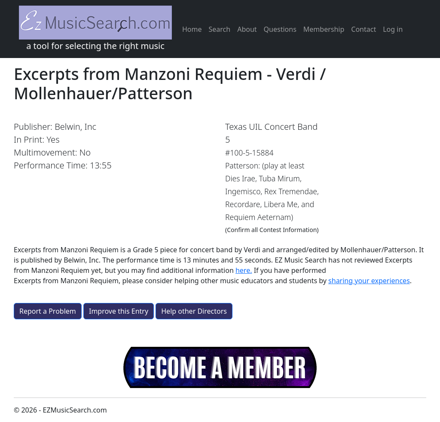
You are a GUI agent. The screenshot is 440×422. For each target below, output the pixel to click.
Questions (280, 29)
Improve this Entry (118, 311)
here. (243, 270)
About (247, 29)
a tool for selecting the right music (95, 29)
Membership (324, 29)
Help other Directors (194, 311)
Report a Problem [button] (47, 311)
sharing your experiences (369, 280)
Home (192, 29)
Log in (393, 29)
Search (220, 29)
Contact (363, 29)
